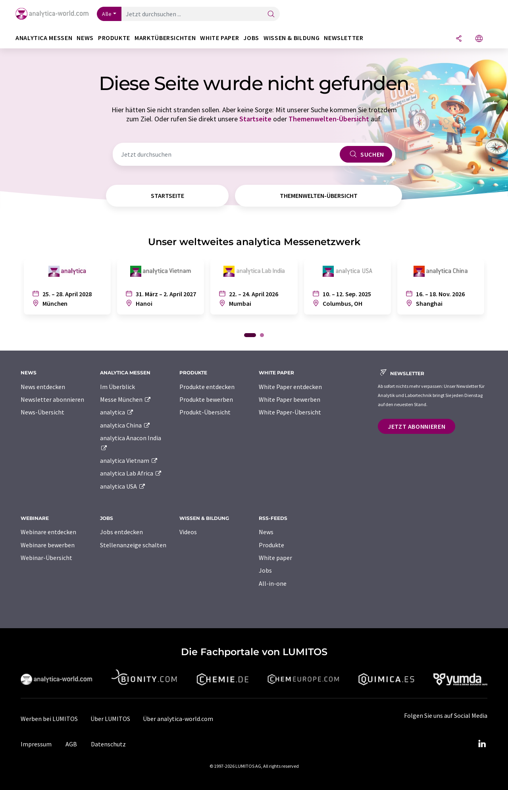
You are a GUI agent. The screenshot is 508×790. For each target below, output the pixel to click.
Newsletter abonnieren (52, 399)
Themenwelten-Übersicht (329, 118)
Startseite (255, 118)
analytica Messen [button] (43, 38)
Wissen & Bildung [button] (291, 38)
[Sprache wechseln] (479, 39)
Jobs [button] (251, 38)
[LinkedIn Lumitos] (481, 744)
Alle (107, 13)
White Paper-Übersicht (290, 412)
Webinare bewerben (48, 545)
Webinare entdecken (48, 532)
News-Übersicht (42, 412)
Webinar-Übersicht (46, 558)
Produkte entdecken (207, 387)
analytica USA (123, 486)
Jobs (265, 570)
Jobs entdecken (121, 532)
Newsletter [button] (343, 38)
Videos (188, 532)
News (266, 532)
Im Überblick (117, 387)
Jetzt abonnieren (416, 426)
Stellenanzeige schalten (133, 545)
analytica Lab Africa (131, 473)
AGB (71, 744)
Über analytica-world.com (178, 719)
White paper (275, 558)
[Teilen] (458, 39)
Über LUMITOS (110, 719)
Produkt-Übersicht (205, 412)
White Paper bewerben (289, 399)
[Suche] (271, 14)
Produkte (271, 545)
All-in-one (273, 583)
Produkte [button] (114, 38)
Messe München (125, 399)
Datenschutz (108, 744)
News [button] (85, 38)
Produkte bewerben (206, 399)
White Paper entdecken (290, 387)
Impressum (36, 744)
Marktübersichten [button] (165, 38)
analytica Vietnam (129, 460)
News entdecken (43, 387)
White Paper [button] (219, 38)
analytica (117, 412)
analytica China (125, 425)
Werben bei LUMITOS (49, 719)
